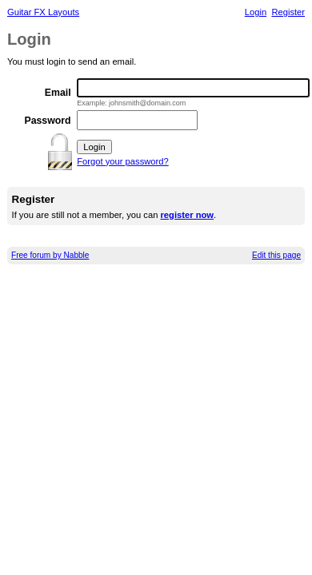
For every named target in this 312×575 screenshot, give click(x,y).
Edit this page (276, 255)
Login (255, 12)
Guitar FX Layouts (43, 12)
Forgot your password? (122, 161)
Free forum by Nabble (50, 255)
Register (288, 12)
